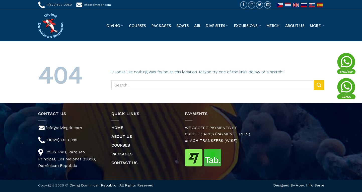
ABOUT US (294, 26)
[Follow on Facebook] (243, 5)
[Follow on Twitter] (259, 5)
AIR (197, 26)
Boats (182, 26)
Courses (137, 26)
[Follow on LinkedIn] (267, 5)
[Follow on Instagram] (251, 5)
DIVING (115, 25)
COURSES (120, 145)
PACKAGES (121, 154)
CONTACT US (124, 162)
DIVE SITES (217, 25)
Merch (272, 26)
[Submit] (319, 85)
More (317, 25)
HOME (117, 127)
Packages (161, 26)
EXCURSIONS (247, 25)
